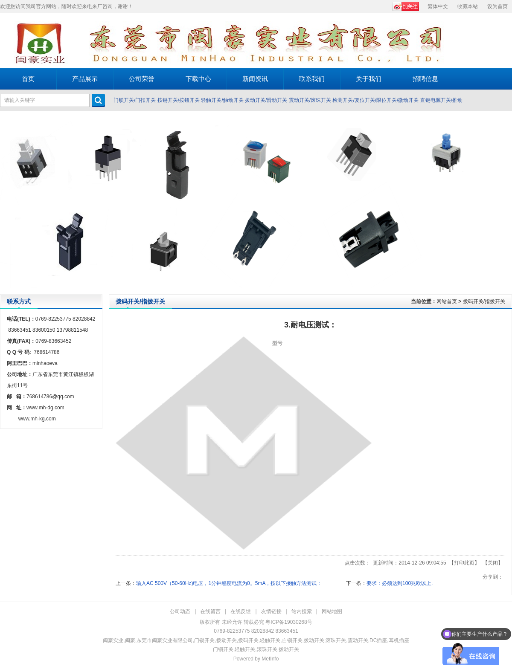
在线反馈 (240, 611)
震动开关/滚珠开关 (310, 100)
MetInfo (270, 659)
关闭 (493, 563)
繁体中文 (438, 6)
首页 (28, 78)
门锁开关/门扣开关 (134, 100)
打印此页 (464, 563)
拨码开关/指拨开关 (484, 301)
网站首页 (446, 301)
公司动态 (180, 611)
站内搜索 (301, 611)
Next (503, 202)
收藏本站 (467, 6)
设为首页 (497, 6)
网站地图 (332, 611)
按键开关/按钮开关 (178, 100)
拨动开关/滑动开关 (266, 100)
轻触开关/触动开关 (222, 100)
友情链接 (271, 611)
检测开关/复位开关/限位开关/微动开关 (375, 100)
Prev (8, 202)
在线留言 (210, 611)
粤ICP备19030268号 (288, 622)
